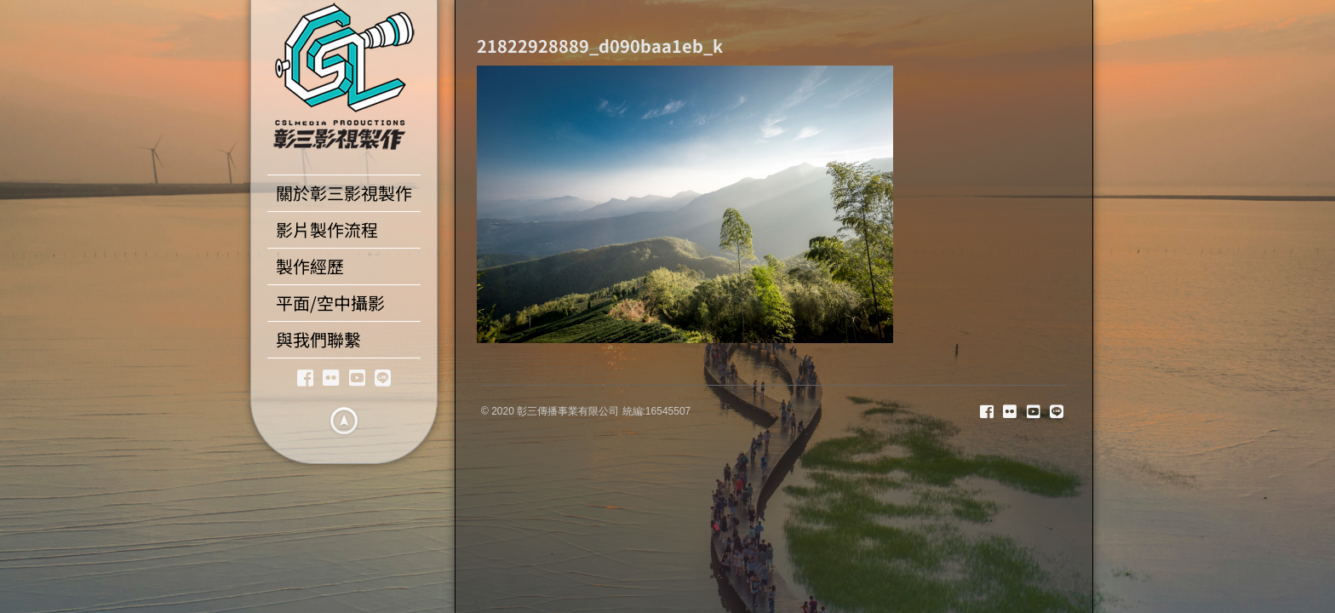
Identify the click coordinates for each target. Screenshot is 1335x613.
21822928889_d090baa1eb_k (600, 45)
